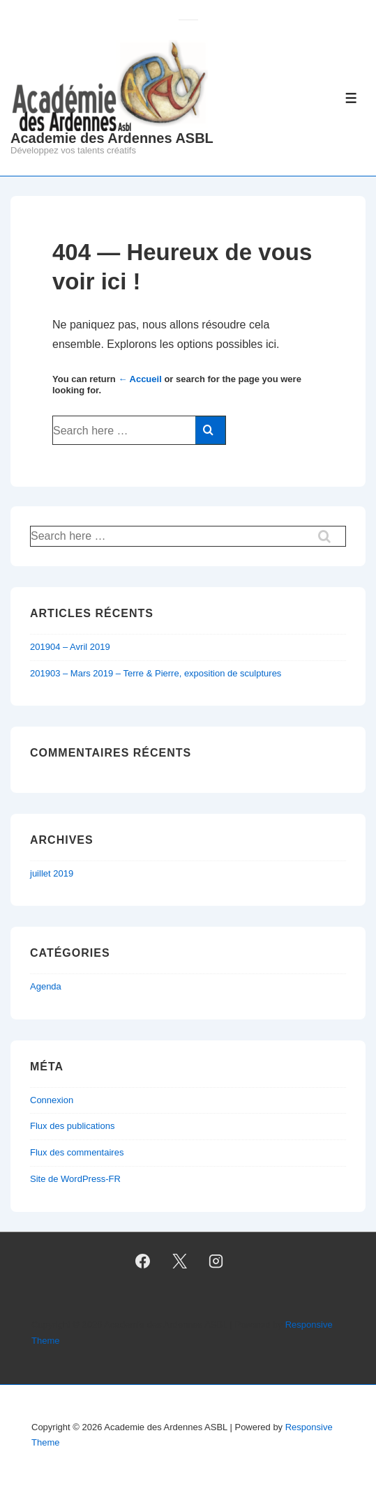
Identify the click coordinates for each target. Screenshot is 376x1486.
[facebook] (142, 1260)
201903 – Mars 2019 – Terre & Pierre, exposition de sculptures (155, 673)
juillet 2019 (51, 873)
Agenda (45, 986)
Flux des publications (72, 1126)
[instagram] (216, 1260)
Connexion (51, 1100)
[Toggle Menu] (351, 98)
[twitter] (179, 1260)
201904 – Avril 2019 (70, 647)
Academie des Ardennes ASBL (111, 138)
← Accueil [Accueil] (139, 379)
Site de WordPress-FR (75, 1179)
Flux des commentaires (76, 1152)
